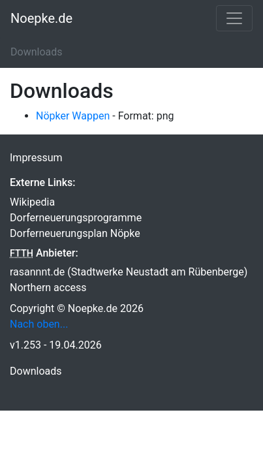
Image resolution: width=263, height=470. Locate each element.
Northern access (48, 287)
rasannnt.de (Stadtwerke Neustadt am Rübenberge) (128, 272)
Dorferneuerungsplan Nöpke (75, 233)
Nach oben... (39, 324)
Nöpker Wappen (73, 116)
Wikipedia (32, 202)
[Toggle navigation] (234, 18)
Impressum (36, 157)
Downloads (35, 371)
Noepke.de (41, 18)
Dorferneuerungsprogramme (76, 218)
